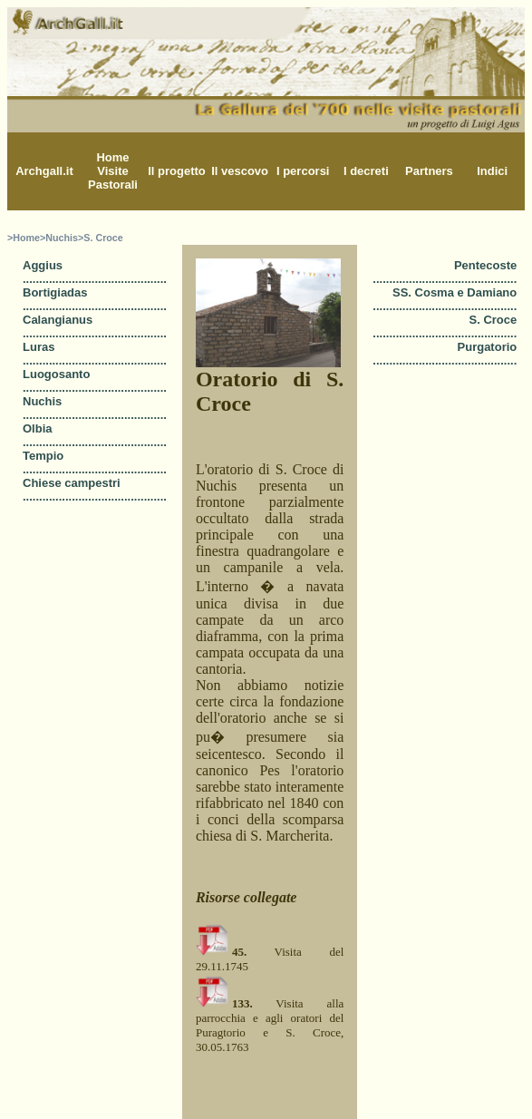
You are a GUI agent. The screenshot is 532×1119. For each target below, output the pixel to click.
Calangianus (57, 319)
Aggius (43, 265)
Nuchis (42, 401)
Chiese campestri (72, 483)
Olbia (38, 428)
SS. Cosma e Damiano (454, 292)
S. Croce (493, 319)
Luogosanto (56, 374)
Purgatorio (487, 347)
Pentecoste (485, 265)
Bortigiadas (55, 292)
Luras (38, 347)
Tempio (43, 455)
